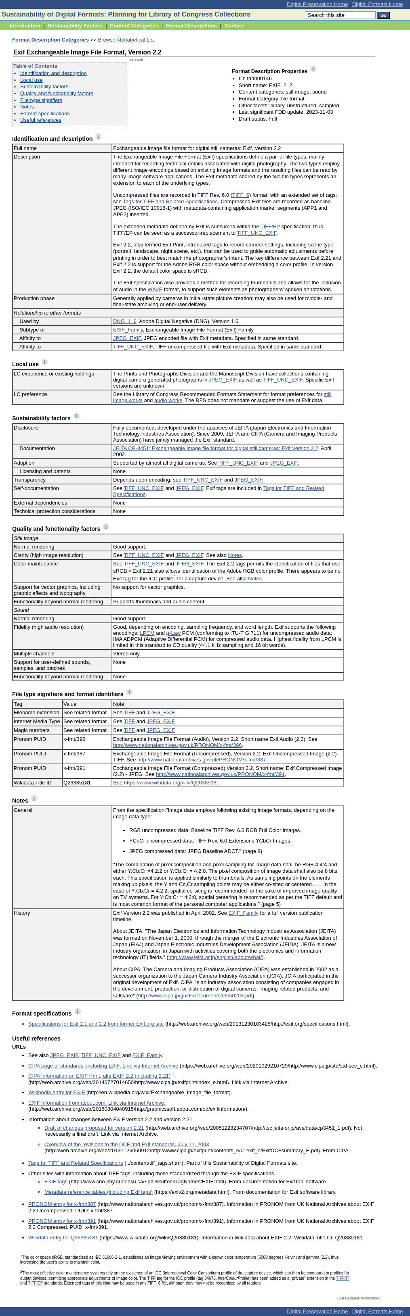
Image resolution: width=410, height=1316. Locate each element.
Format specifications (45, 114)
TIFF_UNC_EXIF (257, 233)
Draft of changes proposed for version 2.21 (94, 1128)
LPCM (147, 633)
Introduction (25, 26)
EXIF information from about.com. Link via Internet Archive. (97, 1103)
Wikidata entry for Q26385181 (63, 1238)
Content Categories (134, 26)
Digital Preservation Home (317, 4)
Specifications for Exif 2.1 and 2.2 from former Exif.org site (96, 1024)
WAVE (154, 289)
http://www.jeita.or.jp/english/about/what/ (215, 957)
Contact (234, 26)
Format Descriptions (192, 26)
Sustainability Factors (75, 26)
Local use (31, 80)
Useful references (40, 120)
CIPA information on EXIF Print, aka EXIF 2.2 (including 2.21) (99, 1076)
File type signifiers (41, 100)
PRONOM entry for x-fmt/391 (62, 1221)
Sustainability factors (44, 86)
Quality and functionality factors (56, 93)
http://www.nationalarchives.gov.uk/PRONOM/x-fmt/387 (201, 760)
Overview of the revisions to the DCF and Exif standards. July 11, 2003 (126, 1144)
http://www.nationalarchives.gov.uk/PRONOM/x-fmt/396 (177, 745)
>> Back (136, 60)
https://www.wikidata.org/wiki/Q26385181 (171, 783)
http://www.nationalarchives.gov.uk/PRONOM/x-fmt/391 (220, 774)
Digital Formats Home (377, 4)
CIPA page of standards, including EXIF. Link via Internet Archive (103, 1066)
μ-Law (173, 633)
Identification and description (53, 73)
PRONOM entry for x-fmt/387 (62, 1204)
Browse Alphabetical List (126, 40)
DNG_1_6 (125, 321)
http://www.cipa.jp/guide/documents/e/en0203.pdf (195, 996)
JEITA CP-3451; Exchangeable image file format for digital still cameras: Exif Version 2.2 (215, 448)
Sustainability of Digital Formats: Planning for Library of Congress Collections (126, 14)
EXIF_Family (128, 330)
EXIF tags (55, 1181)
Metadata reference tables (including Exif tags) (98, 1192)
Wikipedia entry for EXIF (56, 1092)
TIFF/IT (342, 1278)
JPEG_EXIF (127, 338)
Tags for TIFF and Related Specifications (170, 201)
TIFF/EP (270, 226)
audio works (168, 400)
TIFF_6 (240, 195)
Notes (27, 107)
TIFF (129, 712)
